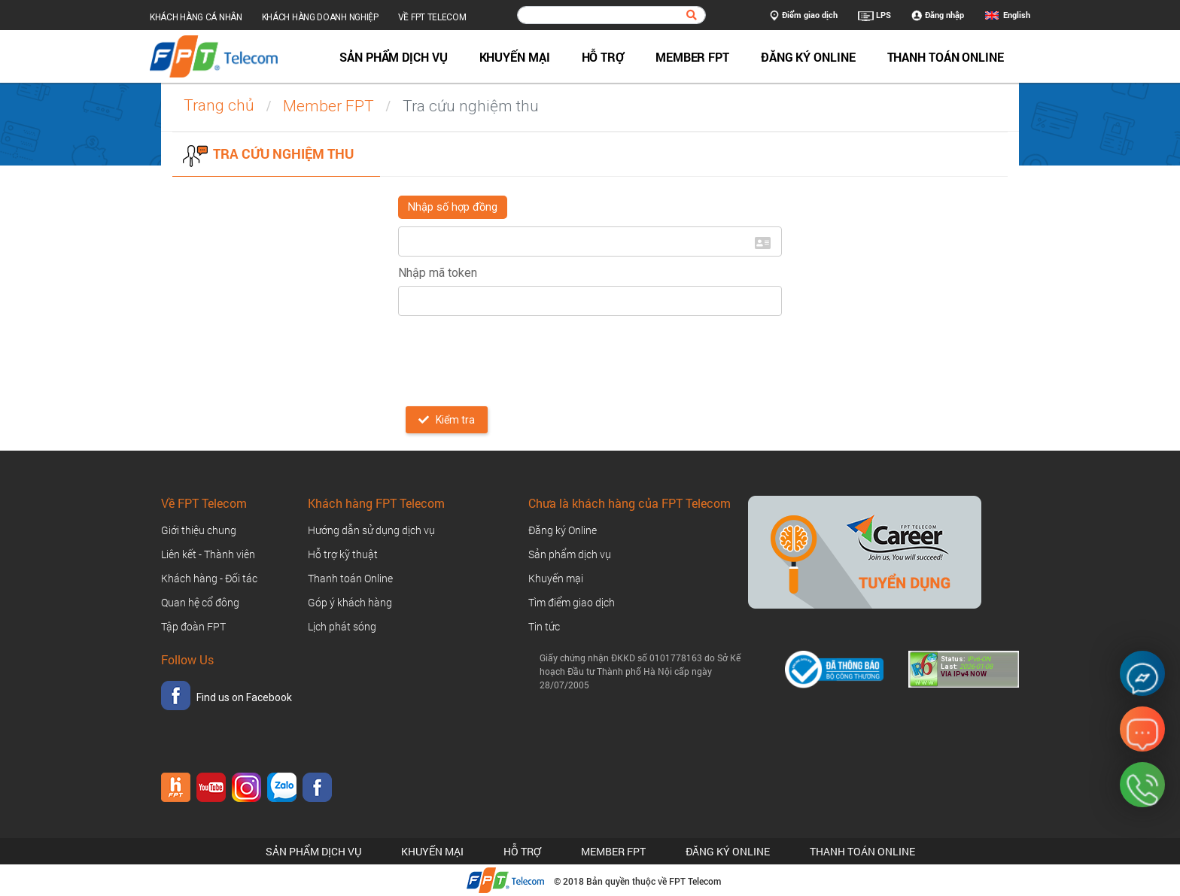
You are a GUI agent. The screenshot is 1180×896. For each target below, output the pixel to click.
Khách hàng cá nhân (196, 17)
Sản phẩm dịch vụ (393, 57)
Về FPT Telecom (432, 17)
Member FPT (692, 57)
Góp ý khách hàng (350, 602)
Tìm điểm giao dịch (571, 602)
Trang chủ (219, 105)
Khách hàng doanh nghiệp (320, 17)
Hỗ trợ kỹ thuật (343, 554)
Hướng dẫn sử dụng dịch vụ (371, 530)
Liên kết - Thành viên (208, 554)
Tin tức (544, 626)
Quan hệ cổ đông (200, 602)
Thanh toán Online (945, 57)
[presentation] (512, 356)
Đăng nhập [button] (937, 16)
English (1016, 14)
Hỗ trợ (603, 57)
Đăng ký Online (808, 57)
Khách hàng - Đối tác (209, 578)
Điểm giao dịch (804, 16)
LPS (874, 16)
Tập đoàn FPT (193, 626)
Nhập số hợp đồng (452, 207)
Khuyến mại (514, 57)
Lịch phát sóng (342, 626)
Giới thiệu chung (198, 530)
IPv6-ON (978, 659)
